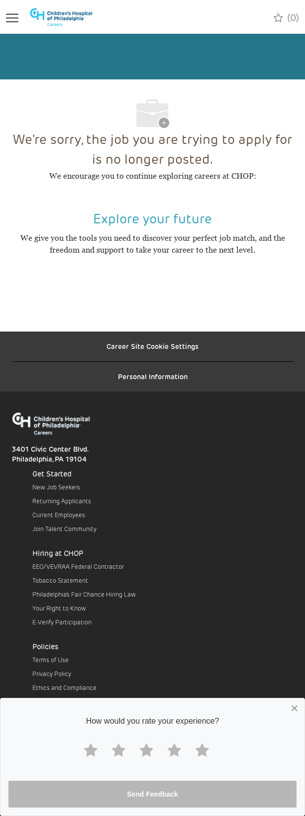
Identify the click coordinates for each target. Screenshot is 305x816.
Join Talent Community (64, 528)
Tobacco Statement (60, 580)
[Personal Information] (153, 377)
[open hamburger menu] (12, 17)
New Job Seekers (56, 486)
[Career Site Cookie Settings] (152, 346)
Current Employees (58, 514)
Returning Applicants (61, 500)
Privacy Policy (51, 673)
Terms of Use (50, 659)
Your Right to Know (59, 608)
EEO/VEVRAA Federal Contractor (78, 566)
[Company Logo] (66, 17)
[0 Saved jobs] (286, 16)
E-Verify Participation (62, 621)
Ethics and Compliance (64, 687)
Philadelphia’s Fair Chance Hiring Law (84, 594)
